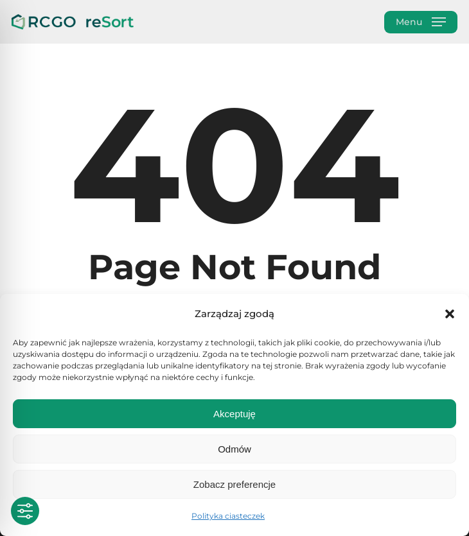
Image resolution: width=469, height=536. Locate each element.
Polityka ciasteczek (228, 516)
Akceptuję (234, 413)
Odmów (234, 449)
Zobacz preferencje (234, 484)
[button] (449, 313)
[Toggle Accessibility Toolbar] (25, 511)
